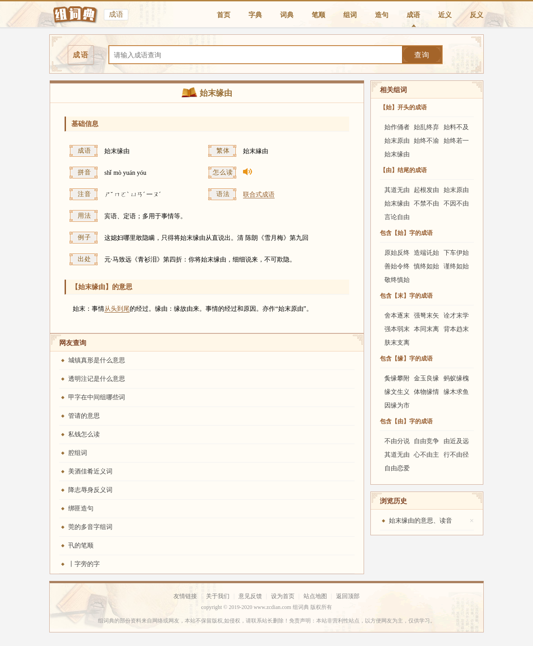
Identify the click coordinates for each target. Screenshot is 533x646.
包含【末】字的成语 (406, 295)
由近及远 (456, 441)
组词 (350, 15)
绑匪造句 (81, 508)
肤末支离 (397, 342)
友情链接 (185, 596)
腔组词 (77, 452)
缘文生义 (397, 392)
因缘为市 (397, 405)
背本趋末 (456, 329)
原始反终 (397, 252)
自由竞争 (426, 441)
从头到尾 (117, 308)
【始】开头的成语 (403, 107)
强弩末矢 (426, 315)
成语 (413, 15)
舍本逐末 (397, 315)
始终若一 (456, 140)
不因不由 (456, 203)
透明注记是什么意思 (96, 378)
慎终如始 (426, 266)
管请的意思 (84, 415)
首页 (223, 15)
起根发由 (426, 190)
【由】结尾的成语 (403, 170)
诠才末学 (456, 315)
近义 (445, 15)
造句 (381, 15)
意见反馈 (250, 596)
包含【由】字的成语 (406, 421)
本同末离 (426, 329)
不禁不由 (426, 203)
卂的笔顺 (81, 545)
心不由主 (426, 454)
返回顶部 (348, 596)
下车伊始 (456, 252)
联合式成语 (259, 194)
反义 (476, 15)
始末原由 (397, 140)
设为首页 (283, 596)
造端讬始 (426, 252)
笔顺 (318, 15)
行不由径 (456, 454)
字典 (255, 15)
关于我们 (217, 596)
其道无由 (397, 190)
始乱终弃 (426, 127)
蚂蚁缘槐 (456, 378)
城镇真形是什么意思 (96, 360)
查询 (422, 55)
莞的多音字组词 (90, 527)
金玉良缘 (426, 378)
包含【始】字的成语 (406, 232)
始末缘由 (397, 154)
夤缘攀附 (397, 378)
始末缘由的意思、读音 (420, 520)
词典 (287, 15)
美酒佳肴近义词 (90, 471)
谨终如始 (456, 266)
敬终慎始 (397, 279)
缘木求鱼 (456, 392)
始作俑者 (397, 127)
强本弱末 (397, 329)
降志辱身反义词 (90, 490)
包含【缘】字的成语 (406, 358)
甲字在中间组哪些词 (96, 397)
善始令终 (397, 266)
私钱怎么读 (84, 434)
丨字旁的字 (84, 564)
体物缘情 (426, 392)
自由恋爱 (397, 468)
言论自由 (397, 217)
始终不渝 (426, 140)
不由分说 (397, 441)
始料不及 (456, 127)
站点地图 (315, 596)
